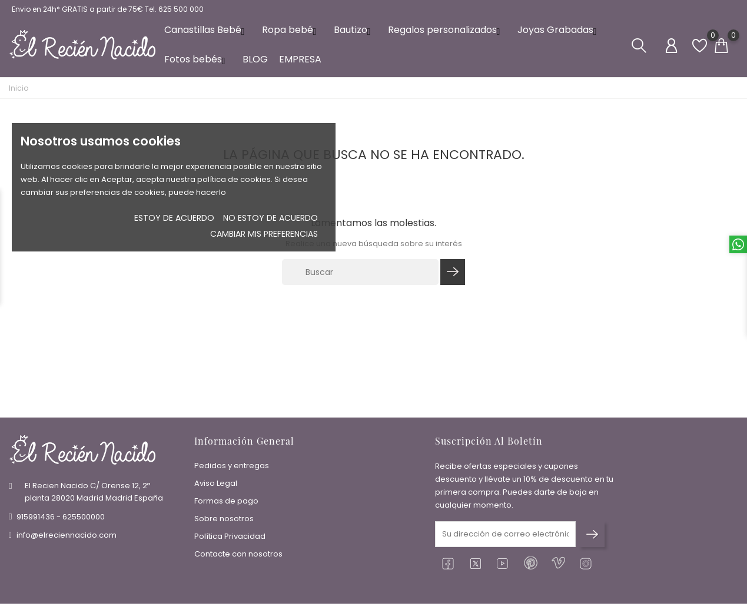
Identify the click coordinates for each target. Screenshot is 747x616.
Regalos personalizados (447, 35)
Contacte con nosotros (238, 556)
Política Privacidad (229, 539)
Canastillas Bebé (207, 35)
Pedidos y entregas (231, 468)
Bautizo (355, 35)
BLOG (255, 64)
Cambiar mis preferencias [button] (264, 234)
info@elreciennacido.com (66, 538)
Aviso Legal (215, 486)
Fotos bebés (197, 64)
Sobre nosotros (224, 521)
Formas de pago (226, 503)
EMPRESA (300, 64)
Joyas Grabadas (560, 35)
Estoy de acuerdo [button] (174, 218)
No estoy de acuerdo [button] (270, 218)
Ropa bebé (292, 35)
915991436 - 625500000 (60, 519)
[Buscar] (360, 280)
